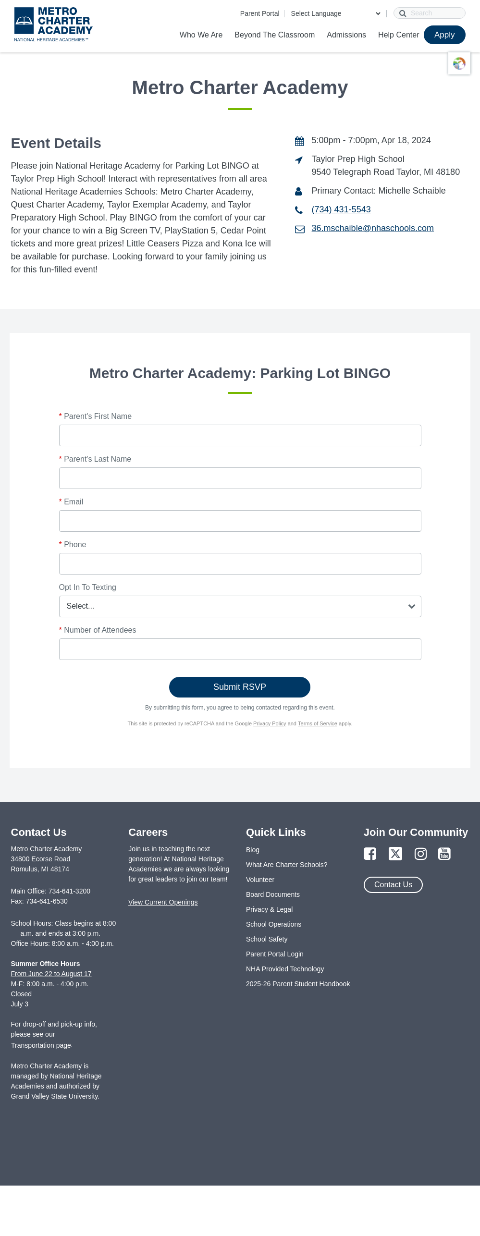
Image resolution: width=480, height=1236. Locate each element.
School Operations (273, 924)
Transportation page (41, 1045)
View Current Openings (162, 902)
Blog (252, 850)
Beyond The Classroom (274, 35)
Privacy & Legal (269, 909)
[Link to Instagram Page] (421, 854)
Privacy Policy (269, 723)
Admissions (346, 35)
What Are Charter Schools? (287, 865)
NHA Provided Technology (285, 969)
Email (71, 502)
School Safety (266, 939)
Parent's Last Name (95, 459)
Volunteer (260, 879)
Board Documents (273, 894)
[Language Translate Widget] (335, 13)
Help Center (398, 35)
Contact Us (393, 885)
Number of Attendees (97, 630)
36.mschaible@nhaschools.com (373, 228)
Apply (444, 34)
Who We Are (201, 35)
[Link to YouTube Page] (444, 854)
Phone (72, 544)
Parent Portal (260, 13)
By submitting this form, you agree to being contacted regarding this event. (240, 707)
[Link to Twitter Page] (395, 854)
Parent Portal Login (275, 954)
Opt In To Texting (87, 587)
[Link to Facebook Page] (370, 854)
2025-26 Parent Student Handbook (298, 984)
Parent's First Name (95, 416)
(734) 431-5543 (341, 209)
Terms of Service (317, 723)
